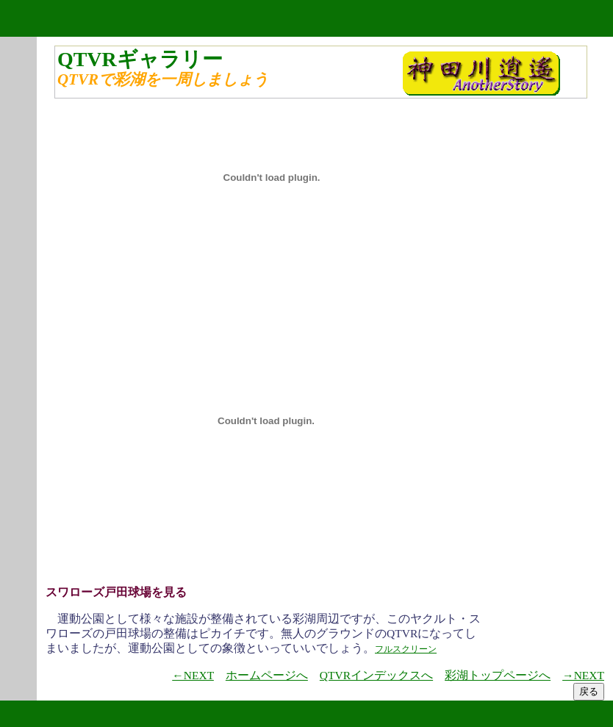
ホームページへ (267, 675)
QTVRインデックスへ (376, 675)
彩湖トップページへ (498, 675)
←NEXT (193, 675)
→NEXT (583, 675)
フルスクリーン (406, 649)
